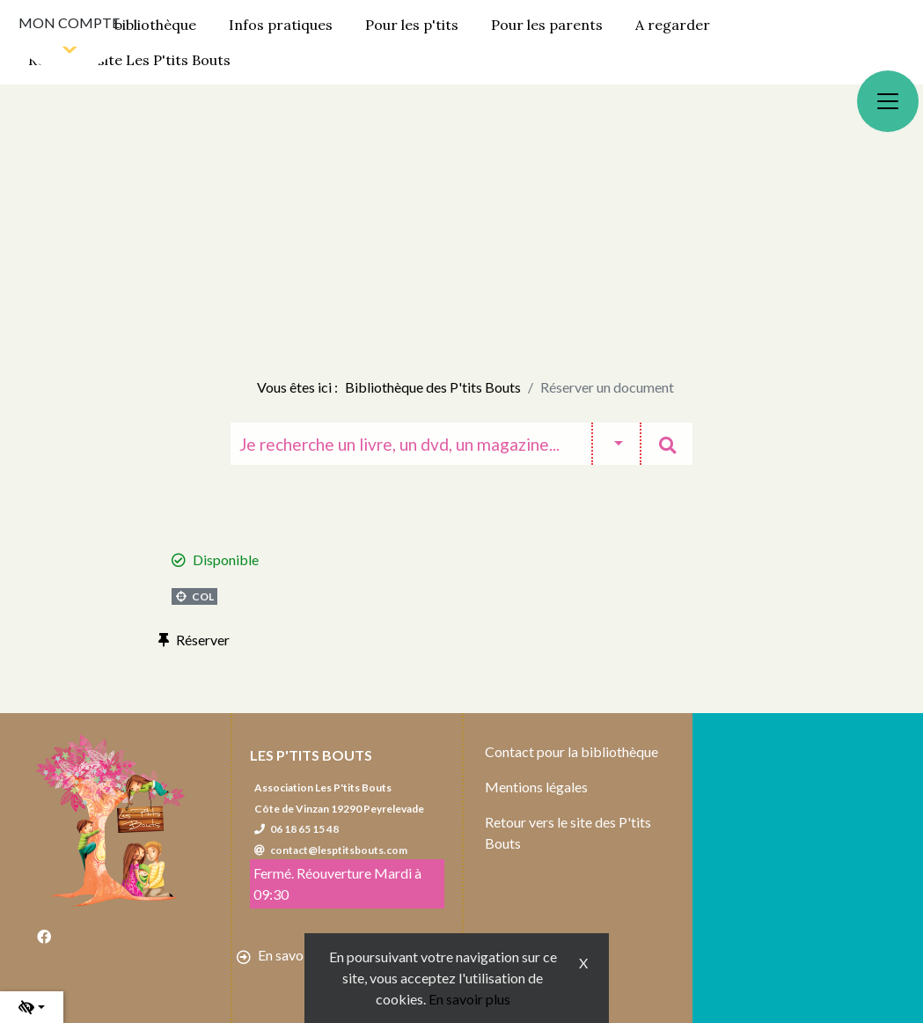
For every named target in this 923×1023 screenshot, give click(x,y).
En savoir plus (469, 998)
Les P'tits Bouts (311, 755)
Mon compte (69, 22)
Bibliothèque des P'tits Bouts (433, 387)
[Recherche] (411, 444)
